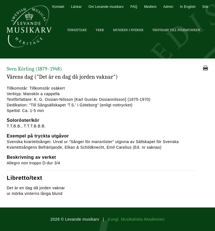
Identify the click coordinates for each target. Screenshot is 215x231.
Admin (168, 7)
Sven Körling (34, 69)
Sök (205, 7)
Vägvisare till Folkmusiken (176, 30)
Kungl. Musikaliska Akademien (136, 219)
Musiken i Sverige (128, 30)
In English (188, 7)
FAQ (133, 7)
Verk (100, 30)
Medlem (150, 7)
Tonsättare (77, 30)
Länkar (76, 7)
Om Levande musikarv (106, 7)
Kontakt (58, 7)
